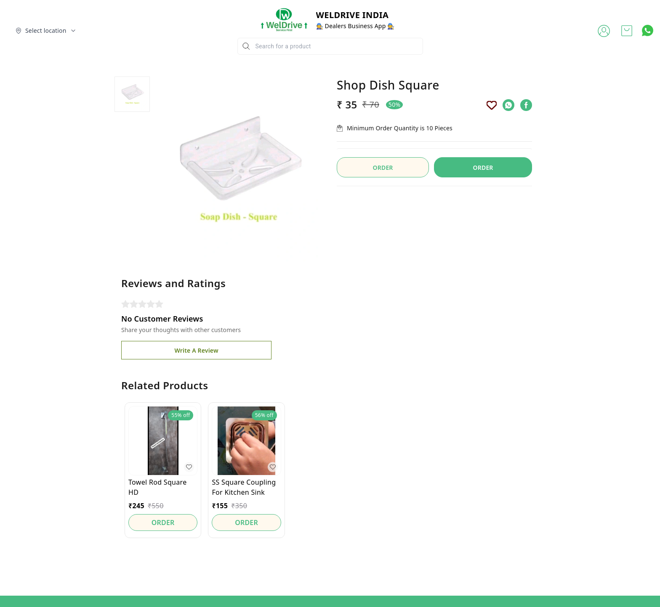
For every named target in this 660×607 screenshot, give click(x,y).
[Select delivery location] (46, 30)
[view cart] (626, 30)
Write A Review (196, 350)
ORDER (483, 168)
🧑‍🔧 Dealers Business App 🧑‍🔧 (355, 26)
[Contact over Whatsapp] (647, 30)
